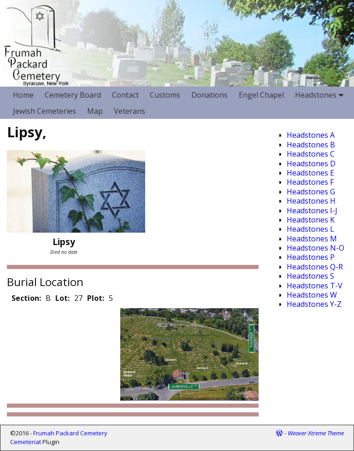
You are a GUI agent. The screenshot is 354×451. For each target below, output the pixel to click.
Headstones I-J (312, 210)
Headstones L (310, 229)
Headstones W (312, 295)
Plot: (95, 298)
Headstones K (311, 220)
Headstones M (312, 239)
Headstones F (310, 182)
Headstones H (311, 201)
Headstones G (311, 192)
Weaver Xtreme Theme (316, 433)
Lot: (62, 298)
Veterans (129, 111)
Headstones (321, 95)
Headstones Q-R (315, 267)
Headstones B (311, 145)
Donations (209, 95)
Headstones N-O (315, 248)
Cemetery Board (73, 95)
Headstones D (311, 163)
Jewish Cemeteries (44, 111)
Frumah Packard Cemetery (70, 433)
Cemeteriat (25, 442)
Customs (165, 95)
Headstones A (311, 135)
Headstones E (310, 173)
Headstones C (311, 154)
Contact (125, 95)
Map (95, 111)
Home (23, 95)
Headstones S (310, 276)
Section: (26, 298)
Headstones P (311, 257)
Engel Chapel (261, 95)
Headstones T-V (314, 286)
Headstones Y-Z (314, 304)
